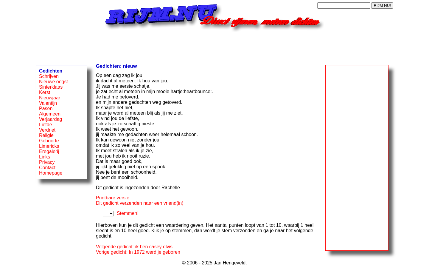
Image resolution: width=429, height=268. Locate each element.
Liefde (45, 124)
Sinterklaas (51, 87)
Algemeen (49, 113)
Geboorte (49, 140)
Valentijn (48, 103)
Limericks (49, 146)
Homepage (50, 172)
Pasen (45, 108)
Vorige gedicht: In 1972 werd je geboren (138, 252)
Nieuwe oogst (53, 81)
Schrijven (49, 76)
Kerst (44, 92)
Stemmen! (128, 213)
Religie (46, 135)
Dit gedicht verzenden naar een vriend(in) (140, 203)
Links (44, 156)
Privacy (47, 162)
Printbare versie (112, 197)
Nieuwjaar (49, 97)
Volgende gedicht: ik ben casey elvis (134, 246)
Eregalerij (49, 151)
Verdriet (47, 130)
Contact (47, 167)
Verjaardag (50, 119)
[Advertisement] (214, 45)
